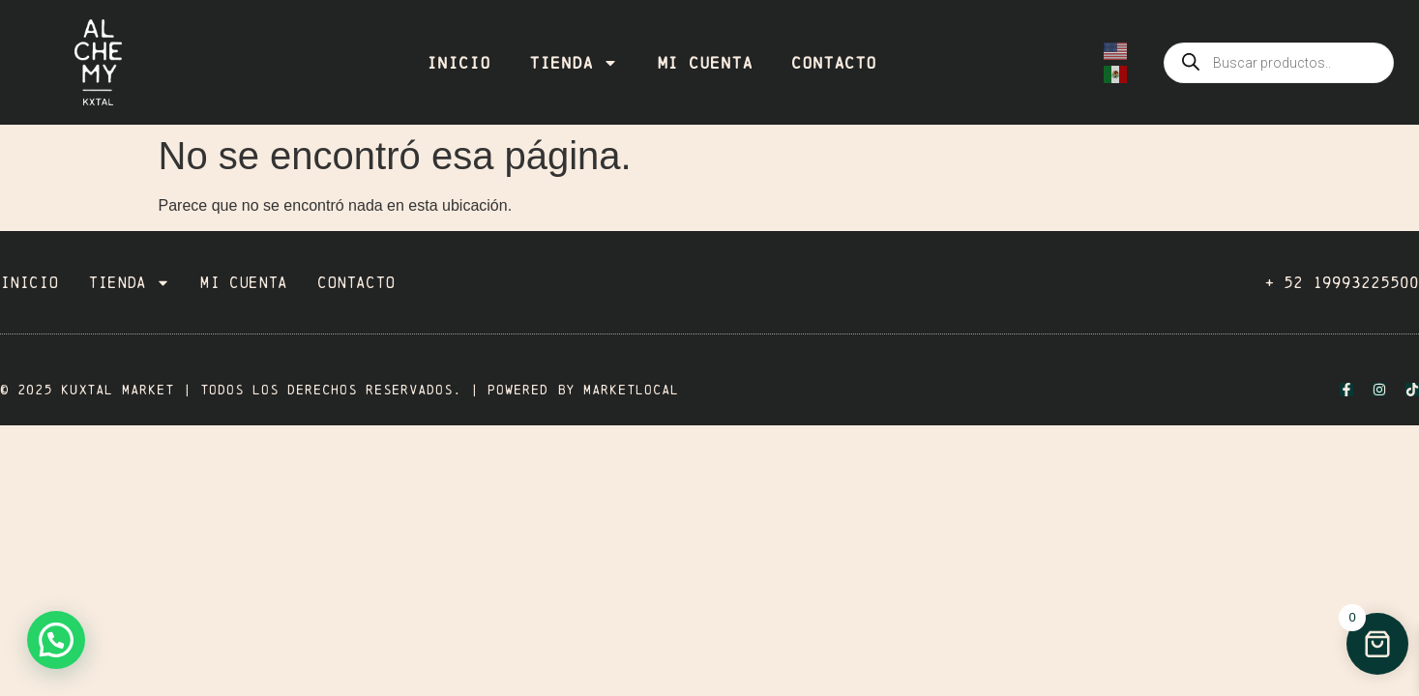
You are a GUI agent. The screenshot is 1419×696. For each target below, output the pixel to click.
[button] (56, 640)
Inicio (458, 62)
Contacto (833, 62)
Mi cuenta (705, 62)
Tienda (573, 62)
